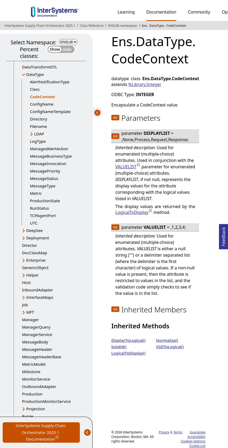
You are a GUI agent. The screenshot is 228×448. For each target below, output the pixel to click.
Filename (38, 126)
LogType (38, 141)
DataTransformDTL (39, 67)
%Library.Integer (144, 84)
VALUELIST (126, 167)
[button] (115, 118)
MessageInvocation (48, 163)
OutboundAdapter (39, 386)
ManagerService (37, 334)
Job (25, 304)
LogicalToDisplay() (128, 353)
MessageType (42, 185)
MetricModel (34, 364)
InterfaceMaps (39, 297)
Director (29, 245)
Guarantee (197, 432)
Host (26, 282)
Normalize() (167, 340)
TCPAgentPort (43, 215)
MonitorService (36, 379)
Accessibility (196, 436)
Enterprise (36, 260)
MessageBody (35, 341)
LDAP (39, 133)
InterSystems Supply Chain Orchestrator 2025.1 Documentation (48, 433)
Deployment (37, 237)
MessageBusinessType (51, 156)
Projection (35, 408)
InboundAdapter (37, 289)
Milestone (31, 371)
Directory (38, 119)
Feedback (223, 235)
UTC (34, 223)
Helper (32, 275)
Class (35, 89)
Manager (30, 319)
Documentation (161, 12)
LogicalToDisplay (131, 212)
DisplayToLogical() (128, 340)
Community (199, 12)
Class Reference (92, 25)
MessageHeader (37, 349)
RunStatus (39, 208)
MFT (30, 312)
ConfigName (41, 104)
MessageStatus (44, 178)
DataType (156, 25)
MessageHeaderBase (41, 356)
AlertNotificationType (49, 81)
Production (32, 394)
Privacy (164, 432)
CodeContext (176, 25)
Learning (126, 12)
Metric (36, 193)
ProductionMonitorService (46, 401)
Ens (144, 25)
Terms (178, 432)
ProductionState (45, 200)
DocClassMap (34, 252)
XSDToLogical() (170, 346)
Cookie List (197, 445)
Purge (27, 416)
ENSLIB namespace (122, 25)
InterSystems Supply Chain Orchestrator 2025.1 (40, 25)
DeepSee (34, 230)
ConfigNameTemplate (50, 111)
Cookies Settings (193, 441)
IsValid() (118, 346)
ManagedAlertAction (49, 148)
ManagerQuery (36, 327)
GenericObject (35, 267)
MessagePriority (45, 171)
